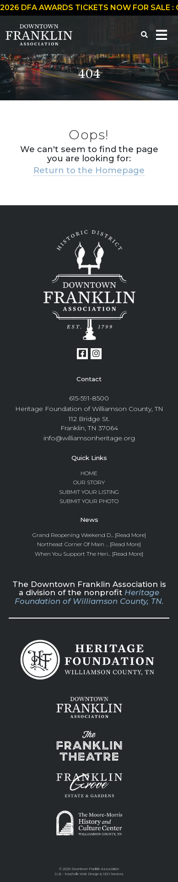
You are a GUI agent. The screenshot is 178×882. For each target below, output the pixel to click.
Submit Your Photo (89, 501)
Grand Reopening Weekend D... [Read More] (89, 534)
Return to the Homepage (89, 170)
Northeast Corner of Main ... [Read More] (89, 544)
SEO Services (113, 874)
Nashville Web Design (82, 874)
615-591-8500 (89, 398)
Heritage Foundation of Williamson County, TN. (89, 596)
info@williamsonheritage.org (89, 438)
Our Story (89, 482)
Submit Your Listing (89, 491)
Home (89, 473)
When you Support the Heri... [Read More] (89, 553)
